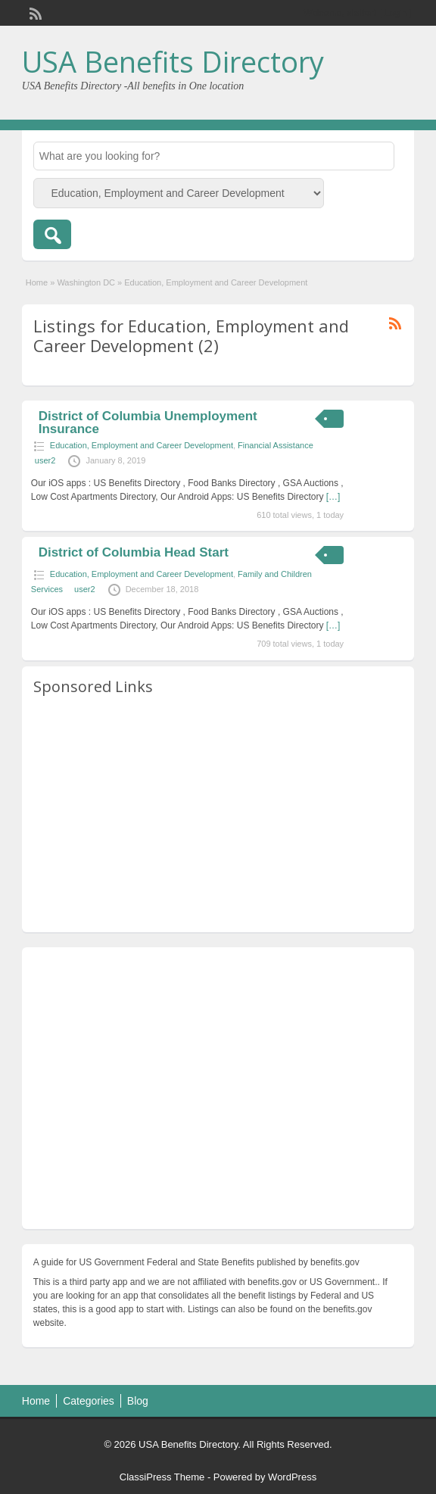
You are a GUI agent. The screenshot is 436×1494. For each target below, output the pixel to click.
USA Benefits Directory (173, 61)
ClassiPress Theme (162, 1477)
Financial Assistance (275, 445)
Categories (88, 1401)
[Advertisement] (218, 815)
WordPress (292, 1477)
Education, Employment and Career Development (141, 445)
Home (37, 282)
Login (395, 13)
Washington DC (86, 282)
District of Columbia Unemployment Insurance (148, 422)
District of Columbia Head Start (134, 552)
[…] (333, 496)
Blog (137, 1401)
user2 (45, 460)
